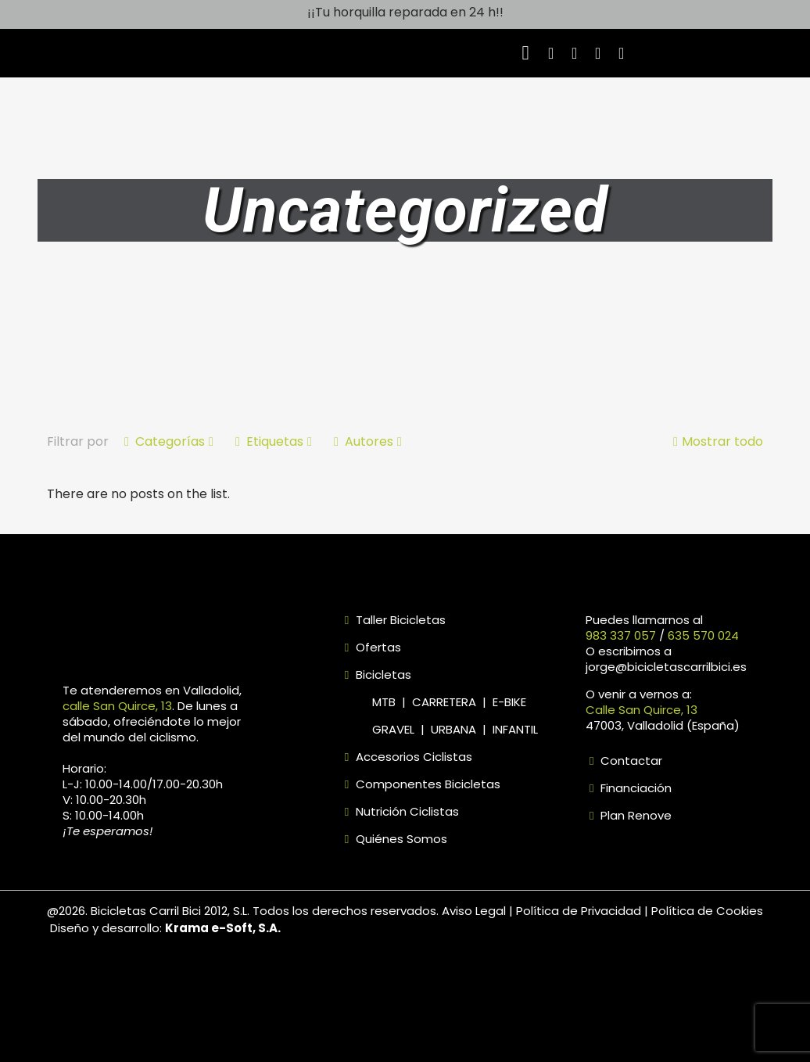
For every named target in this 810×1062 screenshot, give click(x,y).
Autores (368, 441)
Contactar (629, 760)
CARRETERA (444, 702)
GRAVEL (393, 729)
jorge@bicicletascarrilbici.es (666, 666)
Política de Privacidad (580, 910)
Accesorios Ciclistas (414, 756)
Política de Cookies (707, 910)
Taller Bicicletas (401, 620)
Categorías (168, 441)
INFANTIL (515, 729)
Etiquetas (273, 441)
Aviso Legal (475, 910)
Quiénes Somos (400, 839)
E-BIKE (509, 702)
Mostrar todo (716, 441)
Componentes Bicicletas (428, 784)
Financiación (634, 788)
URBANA (453, 729)
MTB (387, 702)
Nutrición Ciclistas (406, 811)
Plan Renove (634, 815)
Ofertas (378, 647)
